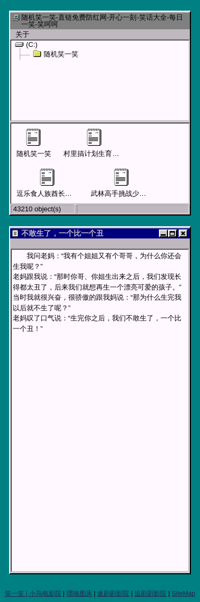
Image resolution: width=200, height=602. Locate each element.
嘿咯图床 (79, 593)
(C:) (26, 44)
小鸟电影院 (45, 593)
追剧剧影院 (150, 593)
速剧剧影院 (113, 593)
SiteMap (183, 593)
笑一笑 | (17, 593)
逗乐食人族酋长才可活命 (55, 183)
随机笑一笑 (55, 53)
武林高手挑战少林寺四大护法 (136, 183)
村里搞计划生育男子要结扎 (105, 143)
